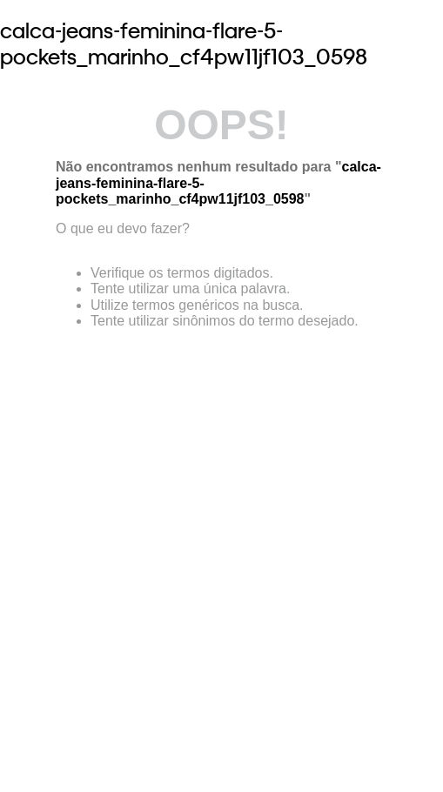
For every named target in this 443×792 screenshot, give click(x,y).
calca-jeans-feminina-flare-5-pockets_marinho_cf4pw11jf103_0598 (183, 43)
